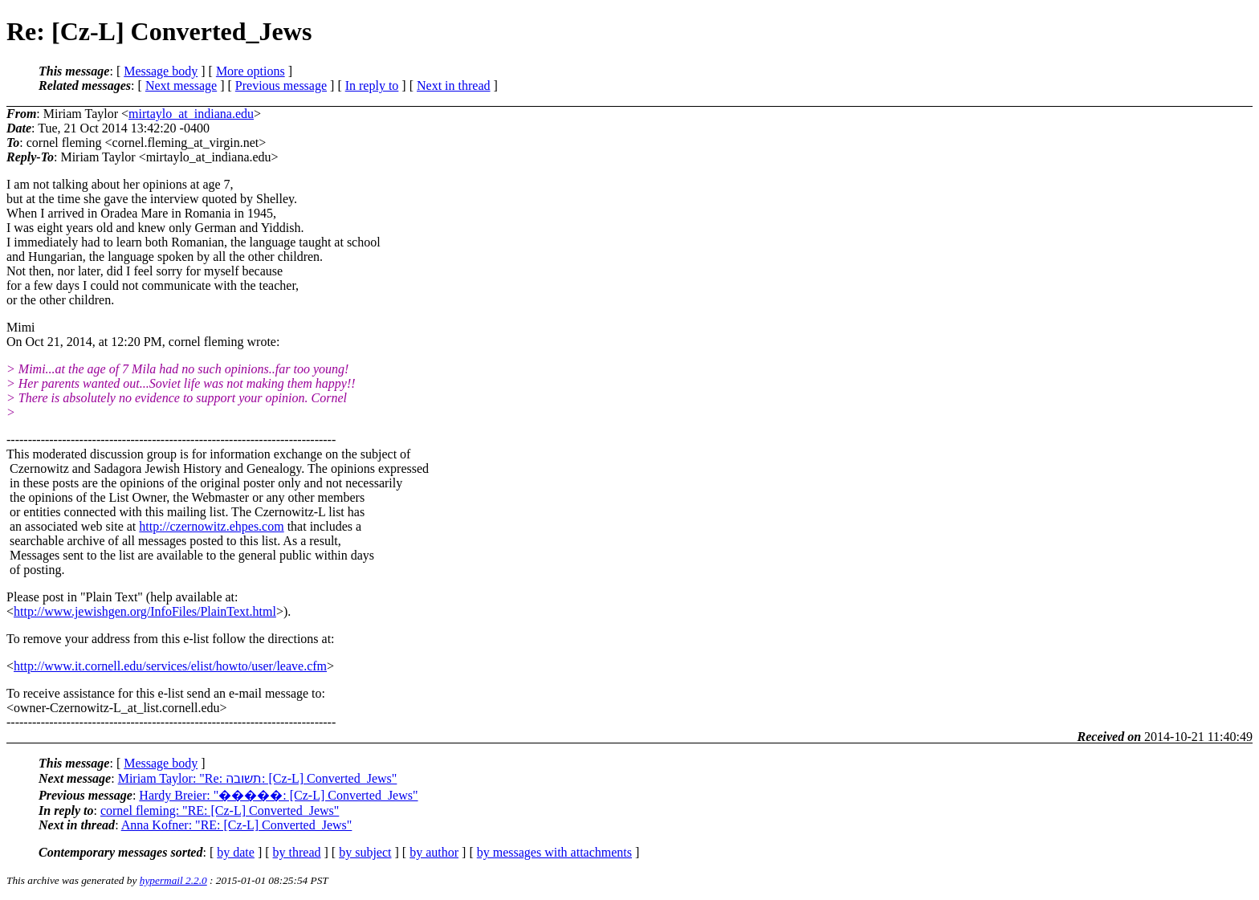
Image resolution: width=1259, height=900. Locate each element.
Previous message (281, 85)
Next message (181, 85)
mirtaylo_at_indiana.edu (191, 113)
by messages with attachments (554, 852)
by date (236, 852)
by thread (297, 852)
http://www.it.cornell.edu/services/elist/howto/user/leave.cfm (170, 666)
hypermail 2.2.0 (173, 880)
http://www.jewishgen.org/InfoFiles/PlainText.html (145, 611)
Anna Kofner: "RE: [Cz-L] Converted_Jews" (236, 825)
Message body (161, 71)
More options (250, 71)
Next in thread (454, 85)
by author (433, 852)
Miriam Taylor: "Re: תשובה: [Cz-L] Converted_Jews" (257, 778)
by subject (365, 852)
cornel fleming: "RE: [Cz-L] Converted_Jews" (219, 810)
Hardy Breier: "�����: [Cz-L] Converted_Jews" (278, 795)
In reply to (372, 85)
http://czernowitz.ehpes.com (211, 526)
